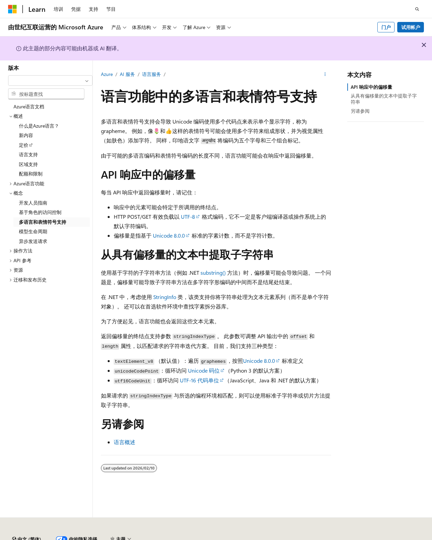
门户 (386, 27)
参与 (356, 536)
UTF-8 (188, 216)
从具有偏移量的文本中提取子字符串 (384, 98)
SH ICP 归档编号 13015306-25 (39, 536)
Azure (107, 74)
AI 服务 (127, 74)
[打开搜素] (417, 9)
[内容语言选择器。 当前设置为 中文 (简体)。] (26, 520)
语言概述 (124, 442)
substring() (213, 272)
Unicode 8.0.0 (169, 235)
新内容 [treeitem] (26, 135)
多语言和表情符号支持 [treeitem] (42, 222)
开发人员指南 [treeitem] (33, 202)
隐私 (166, 536)
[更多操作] (325, 74)
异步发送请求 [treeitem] (33, 241)
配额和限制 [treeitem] (31, 173)
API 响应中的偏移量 (371, 87)
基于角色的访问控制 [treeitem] (40, 212)
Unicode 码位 (204, 370)
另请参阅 (360, 111)
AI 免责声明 (281, 536)
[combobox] (50, 80)
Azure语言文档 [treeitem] (29, 106)
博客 (334, 536)
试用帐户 (410, 27)
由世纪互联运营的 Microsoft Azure (220, 536)
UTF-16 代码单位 (199, 380)
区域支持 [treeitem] (28, 164)
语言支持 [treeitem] (28, 154)
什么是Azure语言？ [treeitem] (39, 126)
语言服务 (151, 74)
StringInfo (164, 296)
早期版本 (311, 536)
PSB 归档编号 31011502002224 (116, 536)
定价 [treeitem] (23, 145)
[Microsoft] (12, 9)
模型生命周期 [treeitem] (33, 231)
